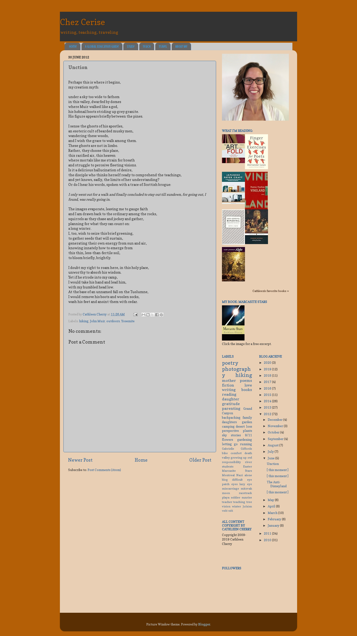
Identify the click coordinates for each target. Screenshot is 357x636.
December (275, 419)
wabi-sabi (227, 510)
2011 (268, 533)
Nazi (239, 475)
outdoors (113, 321)
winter (236, 506)
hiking (84, 321)
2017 (268, 382)
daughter (230, 399)
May (271, 500)
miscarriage (230, 488)
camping (228, 426)
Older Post (200, 460)
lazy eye (246, 484)
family (247, 417)
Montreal (228, 475)
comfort (236, 453)
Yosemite (128, 321)
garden (247, 422)
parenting (231, 408)
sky (224, 435)
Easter (247, 466)
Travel (163, 47)
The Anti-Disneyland (277, 484)
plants (247, 431)
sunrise (247, 497)
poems (246, 380)
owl (250, 457)
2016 (268, 388)
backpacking (231, 417)
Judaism (247, 506)
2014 (268, 401)
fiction (228, 385)
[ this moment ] (277, 470)
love (248, 385)
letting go (230, 444)
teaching (239, 502)
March (273, 513)
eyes (234, 484)
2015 (268, 395)
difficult (237, 479)
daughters (229, 422)
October (274, 432)
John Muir (97, 321)
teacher (227, 502)
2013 (268, 407)
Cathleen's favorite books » (270, 291)
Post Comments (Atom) (104, 470)
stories (236, 435)
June (271, 458)
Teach (147, 47)
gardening (244, 439)
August (273, 445)
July (271, 451)
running (246, 444)
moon (226, 493)
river (248, 462)
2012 (268, 414)
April (272, 506)
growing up (239, 457)
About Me (181, 47)
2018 (268, 375)
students (227, 466)
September (276, 439)
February (275, 519)
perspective (230, 431)
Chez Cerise (82, 22)
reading (229, 394)
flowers (227, 439)
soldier (235, 497)
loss (249, 426)
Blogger (204, 624)
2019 (268, 369)
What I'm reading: (237, 131)
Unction (273, 464)
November (276, 426)
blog (225, 479)
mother (229, 380)
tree (249, 502)
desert (240, 426)
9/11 (248, 435)
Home (73, 47)
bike (225, 453)
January (274, 525)
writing (229, 389)
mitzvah (246, 488)
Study (131, 47)
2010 (268, 540)
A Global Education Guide (102, 47)
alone (248, 475)
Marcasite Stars (237, 470)
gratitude (231, 403)
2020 (268, 362)
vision (226, 506)
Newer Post (80, 460)
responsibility (231, 462)
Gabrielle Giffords (237, 448)
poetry (230, 363)
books (246, 389)
